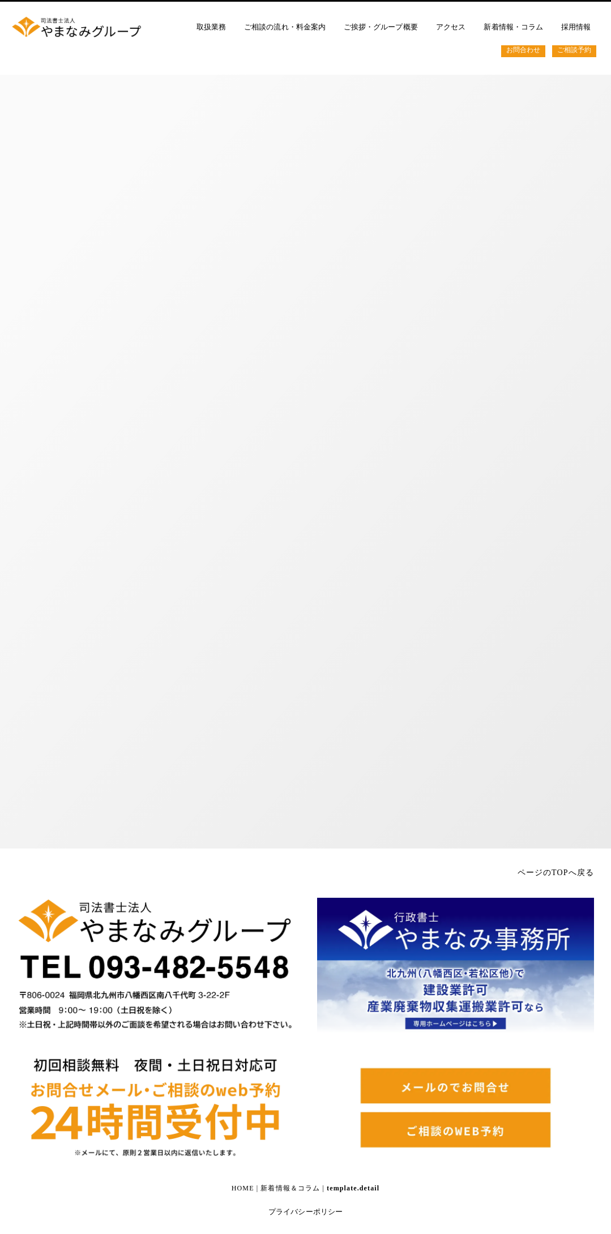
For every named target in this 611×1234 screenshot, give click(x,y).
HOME (243, 1188)
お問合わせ (523, 50)
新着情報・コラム (513, 27)
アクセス (450, 27)
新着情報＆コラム (290, 1188)
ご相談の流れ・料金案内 (285, 27)
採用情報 (576, 27)
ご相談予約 (575, 50)
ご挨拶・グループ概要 (381, 27)
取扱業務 (211, 27)
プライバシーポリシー (305, 1211)
